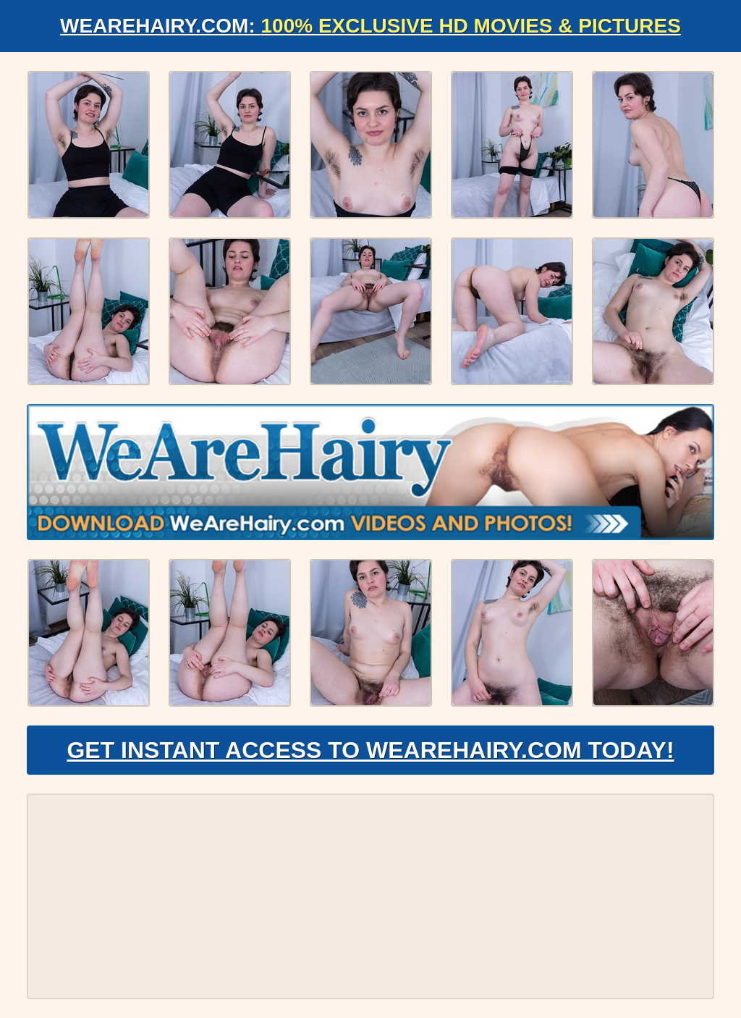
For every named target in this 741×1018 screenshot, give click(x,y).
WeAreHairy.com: (370, 25)
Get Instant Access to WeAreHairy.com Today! (370, 750)
